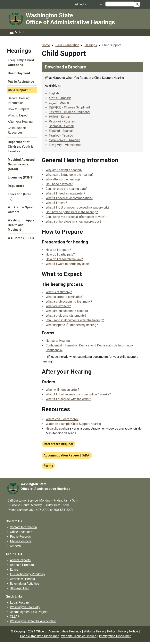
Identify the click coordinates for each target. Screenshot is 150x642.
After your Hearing (20, 121)
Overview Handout (22, 579)
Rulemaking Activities (24, 583)
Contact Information (23, 527)
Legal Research (20, 602)
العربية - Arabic (59, 103)
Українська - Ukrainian (64, 140)
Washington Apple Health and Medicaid (21, 225)
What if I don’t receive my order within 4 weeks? (78, 394)
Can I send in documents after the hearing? (75, 320)
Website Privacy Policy (100, 631)
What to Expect (18, 115)
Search (137, 4)
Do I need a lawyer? (59, 184)
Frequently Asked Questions (21, 62)
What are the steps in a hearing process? (73, 221)
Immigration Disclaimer (115, 636)
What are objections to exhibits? (67, 311)
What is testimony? (59, 292)
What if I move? (56, 203)
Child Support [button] (19, 90)
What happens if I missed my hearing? (72, 325)
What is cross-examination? (65, 297)
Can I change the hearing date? (66, 189)
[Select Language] (90, 4)
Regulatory (16, 186)
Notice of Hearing (58, 341)
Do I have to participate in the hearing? (72, 212)
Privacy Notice (128, 631)
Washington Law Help (25, 607)
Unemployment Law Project (28, 612)
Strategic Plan (19, 588)
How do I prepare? (58, 250)
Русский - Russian (62, 121)
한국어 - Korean (60, 117)
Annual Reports (20, 560)
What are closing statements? (66, 315)
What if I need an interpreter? (65, 193)
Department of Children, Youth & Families (20, 146)
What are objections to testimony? (69, 301)
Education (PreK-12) (20, 196)
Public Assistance (21, 81)
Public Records (20, 536)
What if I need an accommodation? (69, 198)
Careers (15, 546)
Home (46, 45)
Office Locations (21, 532)
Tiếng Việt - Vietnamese (65, 145)
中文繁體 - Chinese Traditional (69, 112)
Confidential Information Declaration (70, 345)
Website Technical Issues (78, 636)
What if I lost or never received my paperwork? (77, 207)
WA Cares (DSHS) (21, 238)
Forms (48, 466)
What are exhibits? (58, 306)
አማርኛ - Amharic (60, 98)
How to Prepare (18, 109)
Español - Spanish (61, 131)
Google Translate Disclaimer (39, 636)
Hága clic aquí (55, 428)
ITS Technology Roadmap (27, 574)
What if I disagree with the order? (68, 399)
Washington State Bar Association (33, 621)
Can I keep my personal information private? (76, 217)
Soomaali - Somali (61, 126)
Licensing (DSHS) (20, 177)
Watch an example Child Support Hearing (73, 424)
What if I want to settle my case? (68, 264)
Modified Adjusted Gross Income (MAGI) (21, 164)
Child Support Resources (17, 130)
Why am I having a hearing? (64, 170)
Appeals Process (22, 565)
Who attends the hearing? (63, 179)
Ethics (14, 569)
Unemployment (19, 73)
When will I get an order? (62, 390)
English (54, 93)
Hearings (19, 50)
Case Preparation (67, 45)
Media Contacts (20, 541)
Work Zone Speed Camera (21, 209)
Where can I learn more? (62, 419)
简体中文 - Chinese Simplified (69, 107)
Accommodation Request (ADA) (67, 455)
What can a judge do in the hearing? (69, 175)
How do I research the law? (64, 259)
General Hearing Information (18, 100)
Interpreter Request (58, 444)
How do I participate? (60, 254)
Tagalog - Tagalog (61, 135)
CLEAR (14, 616)
